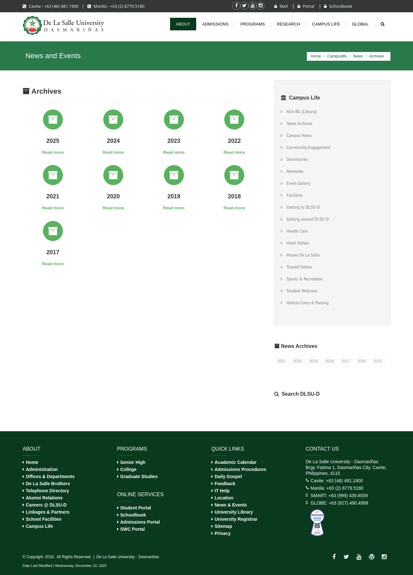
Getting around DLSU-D (307, 219)
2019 (313, 361)
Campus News (298, 135)
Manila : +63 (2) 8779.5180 (116, 6)
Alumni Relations (44, 497)
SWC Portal (132, 529)
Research (288, 24)
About (183, 24)
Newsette (294, 171)
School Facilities (43, 519)
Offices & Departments (50, 476)
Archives (376, 56)
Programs (252, 24)
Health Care (296, 231)
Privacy (223, 533)
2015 (377, 361)
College (128, 469)
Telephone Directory (47, 490)
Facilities (294, 195)
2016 (362, 361)
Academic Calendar (236, 462)
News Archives (298, 123)
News (358, 56)
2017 (345, 361)
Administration (42, 469)
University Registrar (236, 519)
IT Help (222, 490)
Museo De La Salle (302, 255)
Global (360, 24)
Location (224, 497)
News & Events (231, 504)
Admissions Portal (140, 522)
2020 (297, 361)
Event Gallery (297, 183)
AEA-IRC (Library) (301, 111)
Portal (306, 6)
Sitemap (223, 526)
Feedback (225, 483)
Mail (281, 6)
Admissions (215, 24)
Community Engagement (307, 147)
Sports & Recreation (304, 279)
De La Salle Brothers (48, 483)
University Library (234, 512)
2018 (329, 361)
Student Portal (135, 507)
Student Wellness (301, 291)
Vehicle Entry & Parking (307, 303)
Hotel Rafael (297, 243)
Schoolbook (338, 6)
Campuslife (337, 56)
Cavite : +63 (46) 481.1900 (51, 6)
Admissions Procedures (240, 469)
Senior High (133, 462)
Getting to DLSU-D (302, 207)
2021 (281, 361)
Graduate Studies (139, 476)
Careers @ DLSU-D (46, 504)
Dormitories (296, 159)
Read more (53, 152)
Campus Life (39, 526)
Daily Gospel (228, 476)
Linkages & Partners (47, 512)
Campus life (326, 24)
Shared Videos (298, 267)
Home (316, 56)
